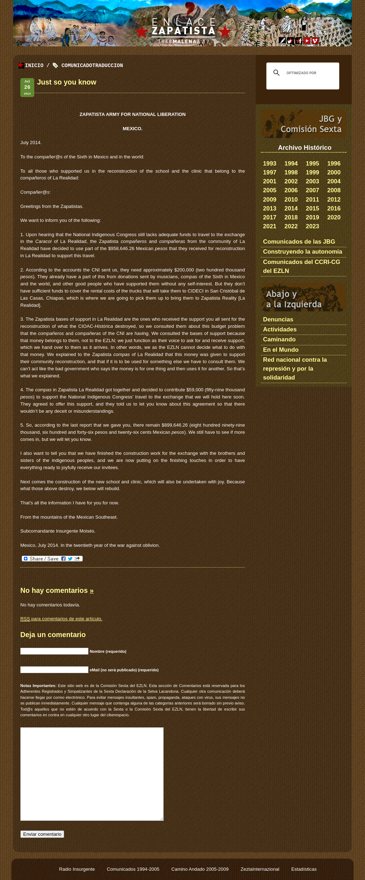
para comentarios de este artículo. (61, 619)
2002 (291, 181)
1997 (269, 172)
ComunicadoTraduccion (92, 65)
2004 (333, 181)
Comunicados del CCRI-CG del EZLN (301, 266)
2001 (269, 181)
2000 (333, 172)
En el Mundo (281, 349)
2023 (312, 226)
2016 (333, 208)
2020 (333, 217)
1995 (312, 163)
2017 (269, 217)
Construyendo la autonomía (302, 251)
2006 (291, 190)
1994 (291, 163)
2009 (269, 199)
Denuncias (278, 319)
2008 (333, 190)
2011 (312, 199)
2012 (333, 199)
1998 (291, 172)
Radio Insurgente (77, 869)
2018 (291, 217)
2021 (269, 226)
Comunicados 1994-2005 (134, 869)
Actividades (280, 329)
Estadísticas (304, 869)
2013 (269, 208)
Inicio (34, 65)
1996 (333, 163)
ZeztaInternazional (261, 869)
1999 (312, 172)
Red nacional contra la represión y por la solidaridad (295, 368)
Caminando (279, 339)
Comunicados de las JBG (299, 241)
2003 (312, 181)
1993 (269, 163)
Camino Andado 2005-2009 (200, 869)
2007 (312, 190)
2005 (269, 190)
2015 (312, 208)
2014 (291, 208)
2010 (291, 199)
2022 (291, 226)
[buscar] (302, 72)
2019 (312, 217)
